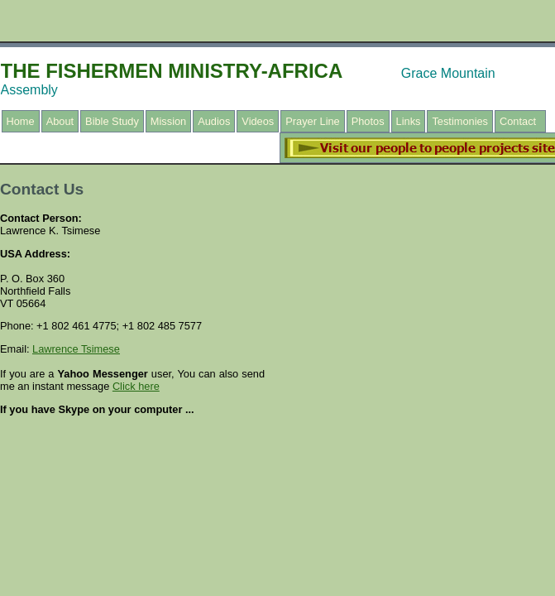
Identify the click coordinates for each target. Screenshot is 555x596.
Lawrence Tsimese (76, 349)
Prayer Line (312, 121)
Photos (368, 121)
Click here (136, 386)
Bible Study (112, 121)
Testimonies (460, 121)
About (60, 121)
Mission (168, 121)
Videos (258, 121)
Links (408, 121)
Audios (214, 121)
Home (21, 121)
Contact (518, 121)
